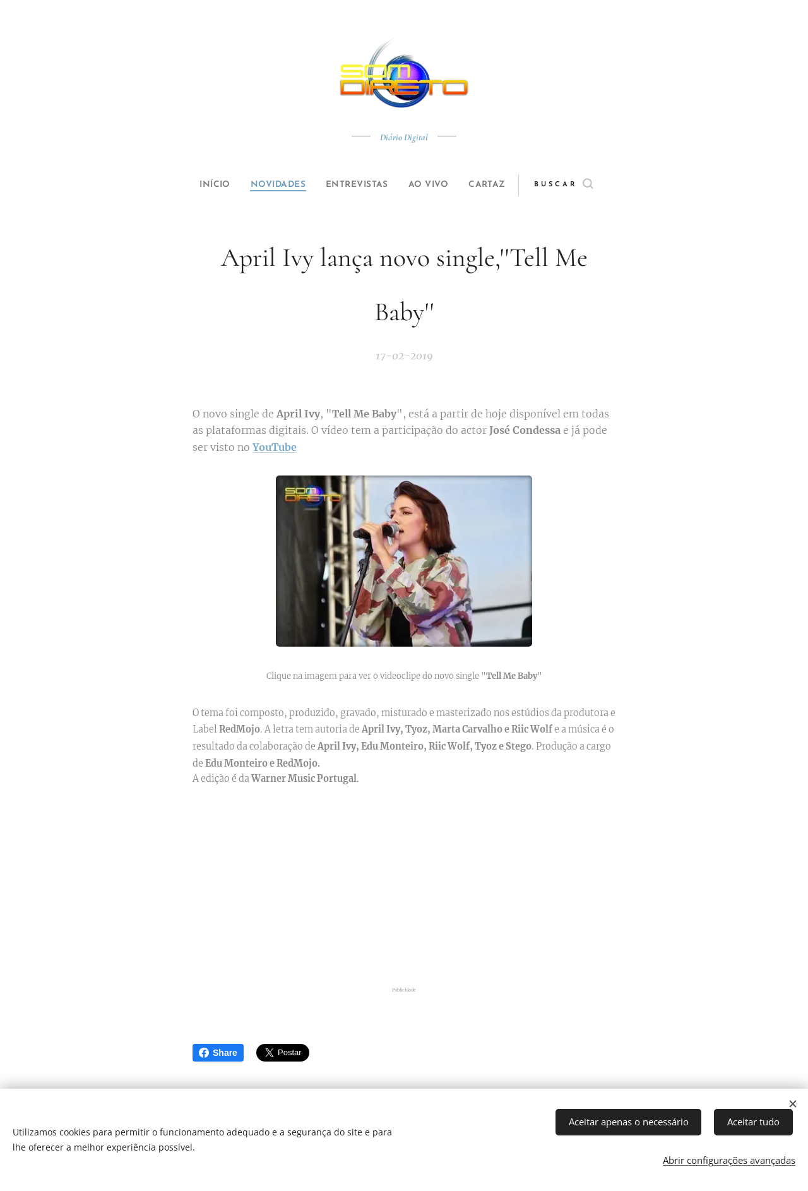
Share (218, 1053)
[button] (585, 185)
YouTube (274, 447)
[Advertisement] (404, 886)
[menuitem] (203, 185)
